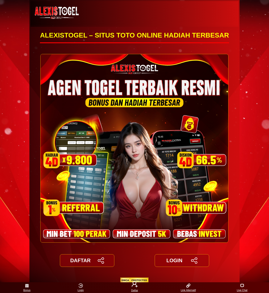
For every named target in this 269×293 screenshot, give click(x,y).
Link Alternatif (188, 287)
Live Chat (242, 287)
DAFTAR (87, 260)
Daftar (134, 287)
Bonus (26, 287)
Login (81, 287)
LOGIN (181, 260)
